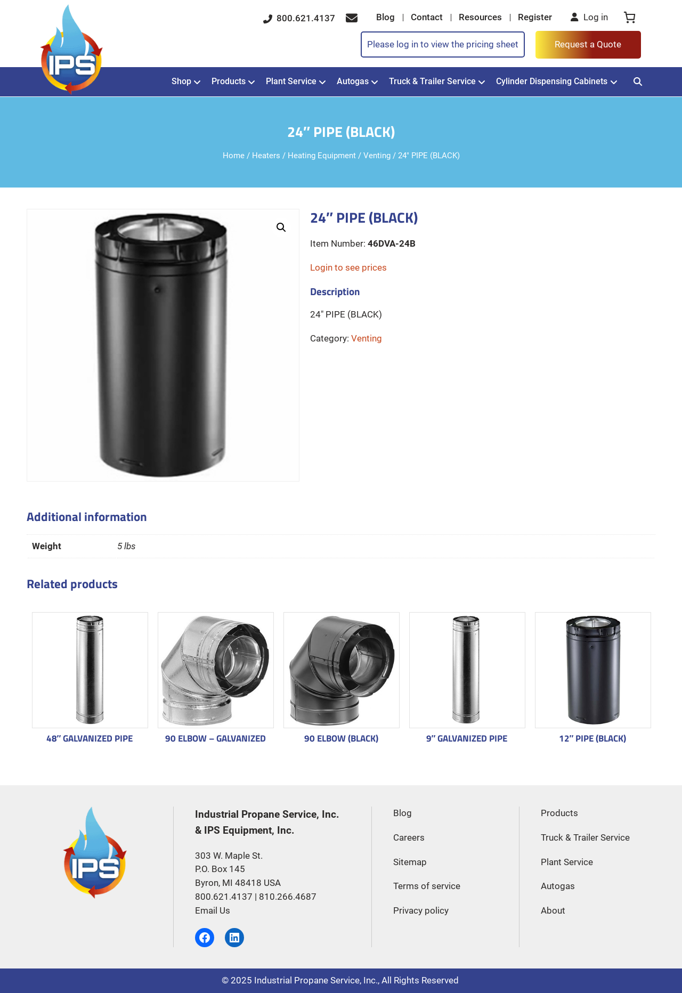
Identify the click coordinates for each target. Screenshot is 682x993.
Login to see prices (348, 268)
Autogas (353, 81)
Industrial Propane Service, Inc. (316, 980)
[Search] (638, 82)
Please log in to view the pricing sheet (442, 44)
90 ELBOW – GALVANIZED (215, 739)
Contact (427, 17)
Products (229, 81)
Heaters (266, 155)
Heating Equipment (322, 155)
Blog (385, 17)
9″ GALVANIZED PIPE (467, 739)
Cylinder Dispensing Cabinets (551, 81)
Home (234, 155)
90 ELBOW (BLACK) (341, 739)
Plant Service (291, 81)
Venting (377, 155)
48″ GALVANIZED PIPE (89, 739)
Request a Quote (588, 44)
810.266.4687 (287, 897)
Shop (181, 81)
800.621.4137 (299, 18)
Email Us (212, 911)
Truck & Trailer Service (432, 81)
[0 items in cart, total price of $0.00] (629, 17)
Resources (480, 17)
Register (535, 17)
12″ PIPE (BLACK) (593, 739)
